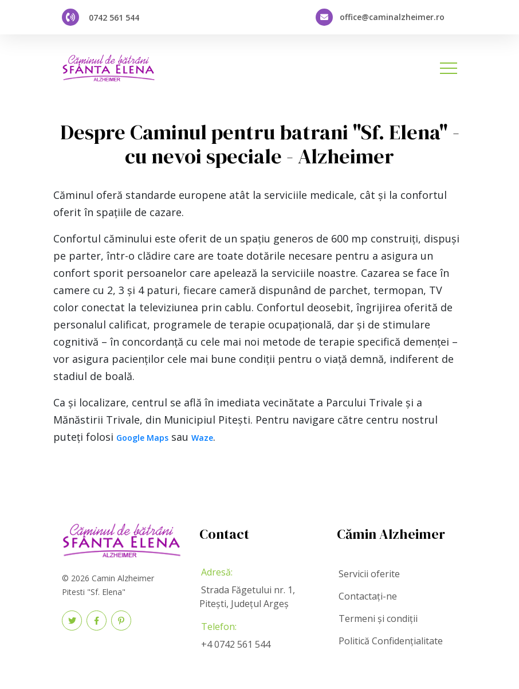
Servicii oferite (369, 573)
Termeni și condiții (378, 618)
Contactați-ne (368, 596)
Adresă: (217, 572)
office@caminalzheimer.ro (392, 17)
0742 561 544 (114, 17)
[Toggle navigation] (448, 68)
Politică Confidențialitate (391, 641)
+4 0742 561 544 (235, 644)
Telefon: (219, 626)
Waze (202, 437)
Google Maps (142, 437)
